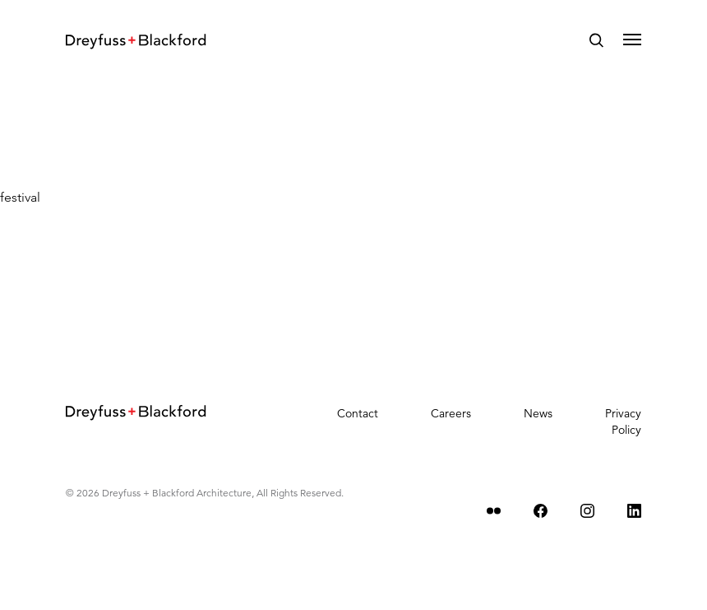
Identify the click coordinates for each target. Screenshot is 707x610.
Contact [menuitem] (357, 413)
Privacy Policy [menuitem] (623, 421)
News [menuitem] (538, 413)
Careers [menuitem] (451, 413)
